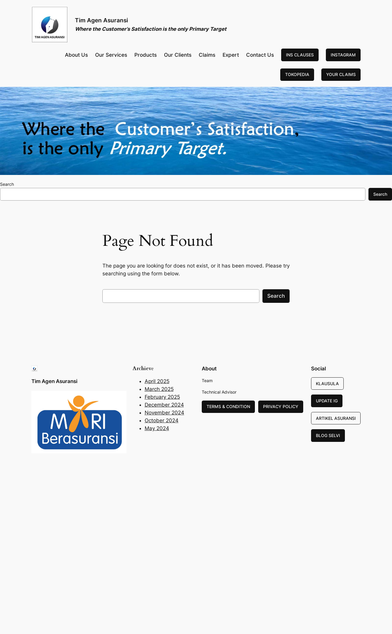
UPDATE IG (327, 400)
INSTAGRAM (343, 54)
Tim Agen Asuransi (101, 20)
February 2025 (162, 397)
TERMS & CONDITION (228, 406)
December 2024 (164, 405)
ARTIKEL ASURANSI (336, 418)
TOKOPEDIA (297, 74)
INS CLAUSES (300, 54)
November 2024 (164, 413)
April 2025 (157, 381)
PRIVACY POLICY (280, 406)
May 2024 (157, 428)
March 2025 (159, 389)
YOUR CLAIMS (341, 74)
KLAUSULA (327, 383)
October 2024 (161, 420)
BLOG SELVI (328, 435)
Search (7, 184)
